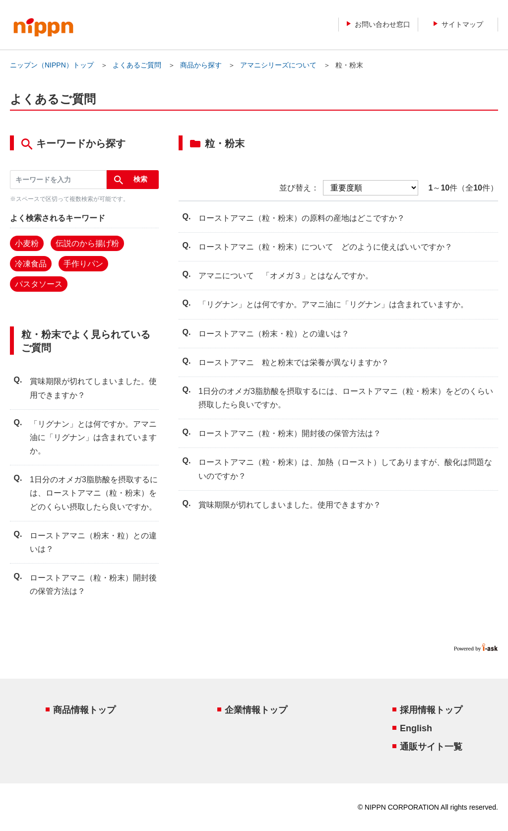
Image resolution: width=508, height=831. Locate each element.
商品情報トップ (84, 710)
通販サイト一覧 (431, 747)
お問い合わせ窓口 (378, 24)
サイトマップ (458, 24)
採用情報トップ (431, 710)
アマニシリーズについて (278, 65)
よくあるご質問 (137, 65)
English (416, 728)
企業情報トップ (256, 710)
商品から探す (201, 65)
